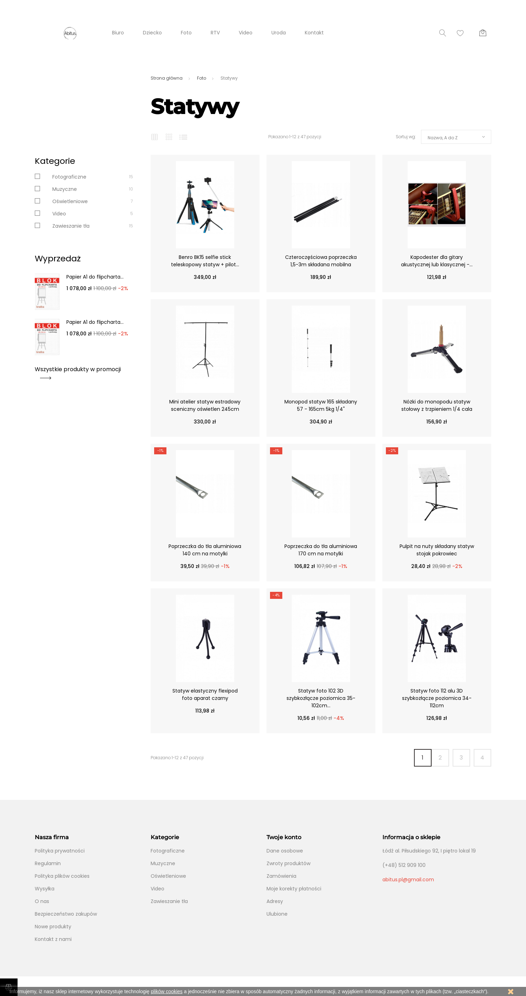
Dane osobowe (285, 850)
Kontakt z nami (53, 939)
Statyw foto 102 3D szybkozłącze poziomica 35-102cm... (321, 698)
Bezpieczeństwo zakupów (66, 913)
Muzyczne (64, 189)
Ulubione (277, 913)
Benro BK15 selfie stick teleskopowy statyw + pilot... (205, 261)
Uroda (278, 32)
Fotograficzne (69, 176)
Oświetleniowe (70, 201)
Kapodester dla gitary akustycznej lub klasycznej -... (437, 261)
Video (245, 32)
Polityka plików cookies (62, 876)
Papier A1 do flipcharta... (95, 276)
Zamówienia (281, 876)
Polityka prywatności (60, 850)
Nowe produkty (53, 926)
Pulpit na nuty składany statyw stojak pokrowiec (437, 550)
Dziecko (152, 32)
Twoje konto (284, 837)
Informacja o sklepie (411, 837)
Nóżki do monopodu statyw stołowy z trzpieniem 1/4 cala (436, 405)
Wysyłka (44, 888)
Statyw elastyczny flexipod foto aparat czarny (205, 694)
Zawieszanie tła (71, 225)
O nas (42, 901)
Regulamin (48, 863)
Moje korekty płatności (294, 888)
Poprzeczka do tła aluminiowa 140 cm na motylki (205, 550)
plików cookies (167, 991)
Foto (186, 32)
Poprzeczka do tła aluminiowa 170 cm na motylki (320, 550)
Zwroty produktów (288, 863)
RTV (215, 32)
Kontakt (314, 32)
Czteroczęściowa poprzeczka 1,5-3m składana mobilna (321, 261)
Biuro (118, 32)
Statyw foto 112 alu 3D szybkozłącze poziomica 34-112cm (437, 698)
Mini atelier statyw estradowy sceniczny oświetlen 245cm (205, 405)
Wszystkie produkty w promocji (78, 371)
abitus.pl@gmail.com (408, 879)
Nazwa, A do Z (443, 138)
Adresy (275, 901)
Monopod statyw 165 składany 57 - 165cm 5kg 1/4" (320, 405)
